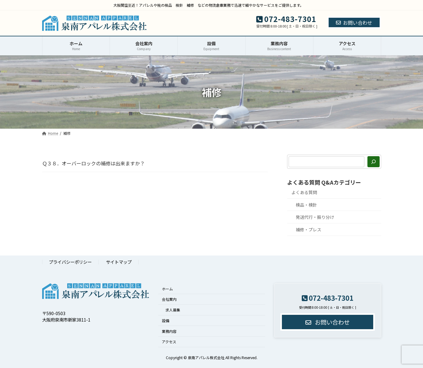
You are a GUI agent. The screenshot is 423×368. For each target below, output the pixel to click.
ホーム (167, 288)
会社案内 (169, 299)
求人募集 (173, 309)
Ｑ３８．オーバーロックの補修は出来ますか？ (93, 163)
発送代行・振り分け (315, 217)
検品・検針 (306, 205)
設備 (165, 320)
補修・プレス (308, 229)
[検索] (373, 161)
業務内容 (169, 330)
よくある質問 (304, 192)
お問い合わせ (354, 22)
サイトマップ (119, 262)
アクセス (169, 341)
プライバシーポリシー (70, 262)
